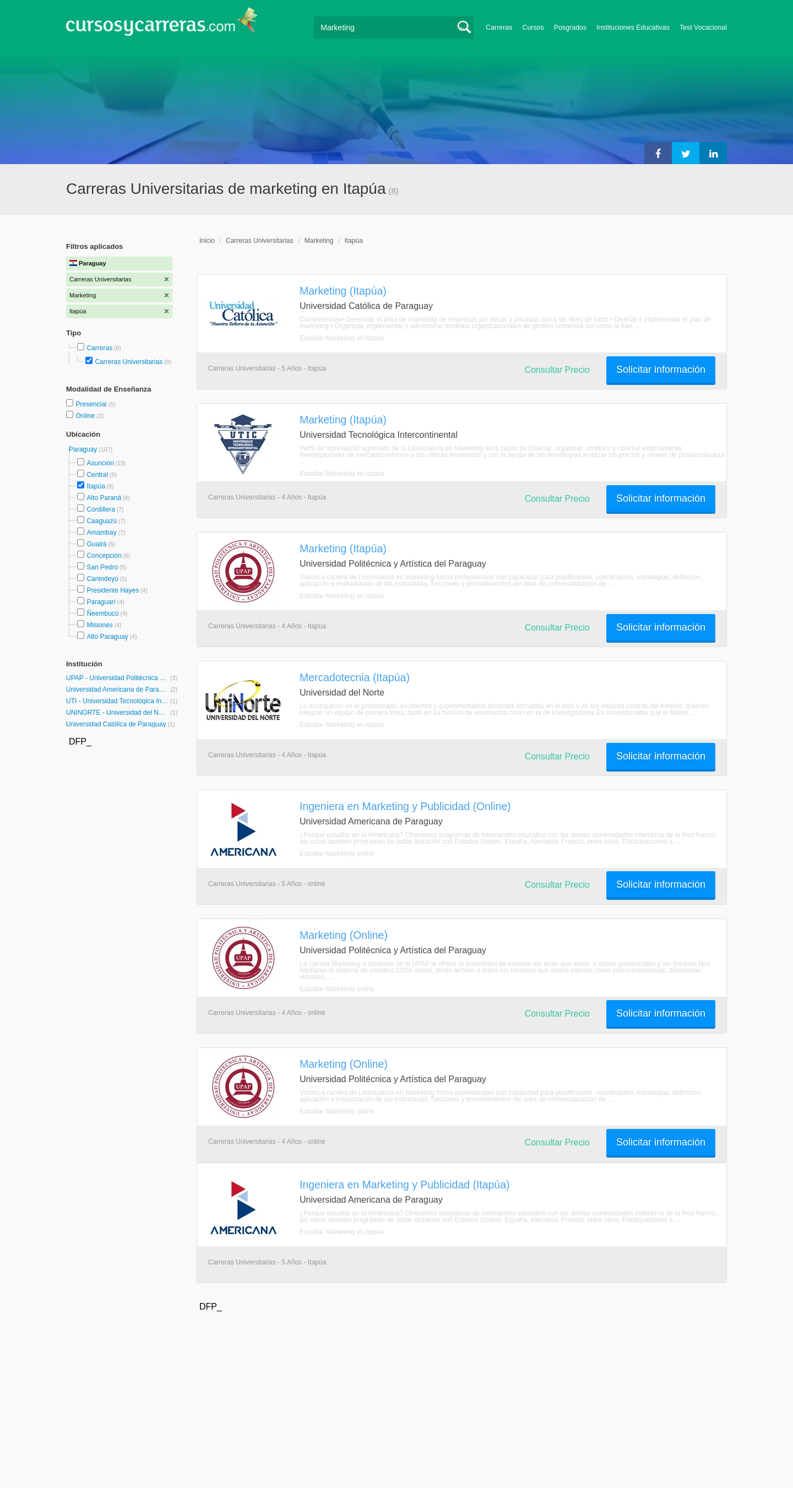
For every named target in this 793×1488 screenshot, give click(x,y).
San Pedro (102, 567)
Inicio (207, 241)
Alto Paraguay (107, 636)
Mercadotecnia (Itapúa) (355, 677)
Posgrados (570, 27)
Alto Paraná (103, 498)
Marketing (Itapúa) (343, 291)
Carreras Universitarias (128, 362)
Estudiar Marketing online (337, 853)
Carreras (499, 27)
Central (97, 475)
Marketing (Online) (344, 935)
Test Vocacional (703, 27)
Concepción (103, 556)
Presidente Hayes (112, 590)
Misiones (99, 625)
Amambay (101, 532)
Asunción (99, 463)
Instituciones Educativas (633, 27)
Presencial (91, 404)
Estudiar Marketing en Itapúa (342, 338)
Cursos (533, 27)
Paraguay (84, 449)
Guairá (96, 544)
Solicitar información (660, 369)
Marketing (319, 241)
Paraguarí (101, 602)
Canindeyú (102, 579)
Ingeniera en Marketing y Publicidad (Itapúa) (404, 1185)
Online (85, 416)
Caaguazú (101, 521)
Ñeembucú (102, 613)
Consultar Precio (557, 369)
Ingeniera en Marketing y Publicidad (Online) (405, 806)
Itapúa (95, 486)
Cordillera (100, 509)
